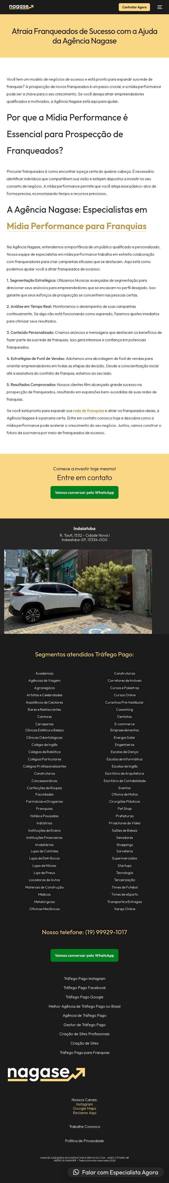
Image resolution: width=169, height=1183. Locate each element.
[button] (115, 1172)
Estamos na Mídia (85, 1116)
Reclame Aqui (84, 1112)
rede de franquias (88, 410)
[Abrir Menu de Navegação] (158, 7)
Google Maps (84, 1108)
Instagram (84, 1104)
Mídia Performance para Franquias (77, 225)
